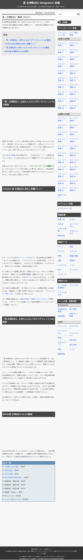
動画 (59, 329)
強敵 (59, 254)
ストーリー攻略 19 (62, 104)
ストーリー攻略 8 (74, 64)
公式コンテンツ (62, 335)
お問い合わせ (60, 556)
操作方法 (73, 331)
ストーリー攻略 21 (62, 184)
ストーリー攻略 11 (62, 78)
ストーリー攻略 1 (62, 44)
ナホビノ (30, 277)
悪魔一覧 (61, 214)
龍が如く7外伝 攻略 (28, 551)
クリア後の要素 (74, 34)
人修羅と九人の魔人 (12, 467)
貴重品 (72, 254)
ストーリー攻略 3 (62, 51)
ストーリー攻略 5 (62, 57)
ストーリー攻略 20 (74, 104)
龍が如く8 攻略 (16, 551)
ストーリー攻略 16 (74, 91)
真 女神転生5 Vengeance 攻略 (41, 3)
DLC (31, 457)
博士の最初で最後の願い (13, 478)
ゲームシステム (62, 324)
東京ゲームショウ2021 (23, 258)
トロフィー (62, 267)
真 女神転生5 (13, 155)
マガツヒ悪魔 (62, 224)
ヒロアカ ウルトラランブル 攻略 (67, 551)
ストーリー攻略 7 (62, 64)
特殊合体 (61, 229)
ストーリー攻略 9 (62, 71)
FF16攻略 (8, 551)
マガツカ (73, 245)
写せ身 (60, 218)
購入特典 (73, 301)
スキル (72, 214)
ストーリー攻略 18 (74, 98)
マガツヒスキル (74, 226)
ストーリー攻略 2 (74, 44)
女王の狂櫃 (9, 474)
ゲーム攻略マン (23, 556)
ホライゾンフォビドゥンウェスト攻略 (46, 551)
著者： (35, 556)
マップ (60, 240)
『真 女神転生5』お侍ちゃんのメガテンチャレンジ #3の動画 (27, 48)
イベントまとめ (62, 286)
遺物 (59, 249)
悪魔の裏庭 (74, 249)
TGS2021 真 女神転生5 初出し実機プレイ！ (21, 44)
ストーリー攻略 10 (74, 71)
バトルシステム (74, 326)
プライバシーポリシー (49, 556)
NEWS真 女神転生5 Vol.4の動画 (16, 51)
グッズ (72, 340)
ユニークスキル (74, 219)
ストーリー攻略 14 (74, 84)
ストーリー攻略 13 (62, 84)
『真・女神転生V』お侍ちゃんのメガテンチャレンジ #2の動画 (27, 40)
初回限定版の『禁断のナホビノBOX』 (34, 299)
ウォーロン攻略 (41, 553)
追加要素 (61, 308)
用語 (59, 340)
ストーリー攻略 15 (62, 91)
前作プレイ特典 (74, 307)
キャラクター (74, 319)
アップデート (74, 264)
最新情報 (61, 345)
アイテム (61, 245)
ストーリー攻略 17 (62, 98)
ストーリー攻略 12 (74, 78)
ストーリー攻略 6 (74, 57)
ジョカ (9, 372)
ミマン (72, 258)
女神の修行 (9, 470)
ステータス (74, 278)
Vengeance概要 (62, 302)
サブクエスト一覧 (65, 203)
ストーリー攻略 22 (74, 184)
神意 (71, 240)
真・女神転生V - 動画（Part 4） (17, 17)
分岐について (62, 191)
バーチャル (62, 258)
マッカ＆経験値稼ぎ (62, 279)
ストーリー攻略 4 (74, 51)
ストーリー (62, 318)
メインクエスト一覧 (62, 34)
